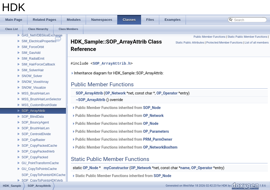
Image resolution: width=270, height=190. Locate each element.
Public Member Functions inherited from (116, 108)
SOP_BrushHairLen (35, 128)
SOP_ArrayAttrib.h (112, 63)
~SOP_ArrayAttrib (90, 100)
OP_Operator (166, 93)
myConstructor (116, 168)
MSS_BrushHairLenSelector (41, 99)
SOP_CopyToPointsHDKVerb (42, 180)
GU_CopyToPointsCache (39, 169)
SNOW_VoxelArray (35, 82)
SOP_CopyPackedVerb (38, 151)
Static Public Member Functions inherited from (121, 176)
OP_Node (150, 123)
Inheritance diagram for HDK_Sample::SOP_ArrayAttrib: (117, 73)
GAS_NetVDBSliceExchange (42, 35)
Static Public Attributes (190, 42)
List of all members (257, 42)
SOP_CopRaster (33, 140)
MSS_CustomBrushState (39, 105)
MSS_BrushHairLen (36, 93)
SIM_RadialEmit (33, 58)
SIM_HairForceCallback (38, 64)
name (185, 168)
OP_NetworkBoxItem (160, 147)
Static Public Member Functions (247, 37)
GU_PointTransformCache (40, 163)
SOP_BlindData (33, 116)
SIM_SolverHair (33, 70)
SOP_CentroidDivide (36, 134)
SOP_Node (152, 108)
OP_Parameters (156, 131)
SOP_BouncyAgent (35, 122)
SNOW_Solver (32, 76)
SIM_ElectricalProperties (39, 41)
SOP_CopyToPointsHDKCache (43, 175)
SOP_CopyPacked (35, 157)
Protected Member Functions (224, 42)
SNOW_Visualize (34, 87)
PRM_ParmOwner (157, 139)
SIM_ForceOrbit (33, 47)
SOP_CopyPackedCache (39, 146)
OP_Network (115, 93)
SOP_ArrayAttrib (33, 111)
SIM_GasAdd (31, 53)
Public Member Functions (209, 37)
